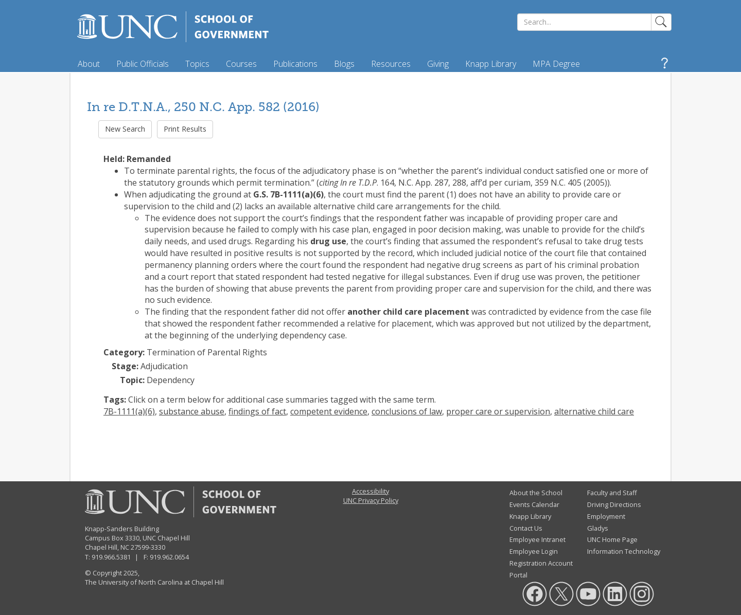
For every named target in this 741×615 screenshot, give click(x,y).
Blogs (344, 63)
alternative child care (594, 411)
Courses (241, 63)
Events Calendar (534, 504)
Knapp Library (490, 63)
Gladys (597, 528)
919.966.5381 (111, 557)
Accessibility (370, 491)
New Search (125, 129)
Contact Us (525, 528)
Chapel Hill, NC (107, 547)
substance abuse (191, 411)
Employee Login (533, 551)
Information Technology (623, 551)
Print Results (185, 129)
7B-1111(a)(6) (129, 411)
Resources (391, 63)
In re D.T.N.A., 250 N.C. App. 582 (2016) (203, 106)
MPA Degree (556, 63)
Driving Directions (614, 504)
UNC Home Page (612, 539)
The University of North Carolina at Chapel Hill (154, 582)
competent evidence (328, 411)
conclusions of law (407, 411)
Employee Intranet (537, 539)
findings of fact (257, 411)
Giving (438, 63)
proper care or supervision (498, 411)
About (89, 63)
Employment (606, 516)
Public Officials (142, 63)
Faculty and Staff (612, 492)
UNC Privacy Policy (370, 500)
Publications (295, 63)
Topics (197, 63)
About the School (535, 492)
